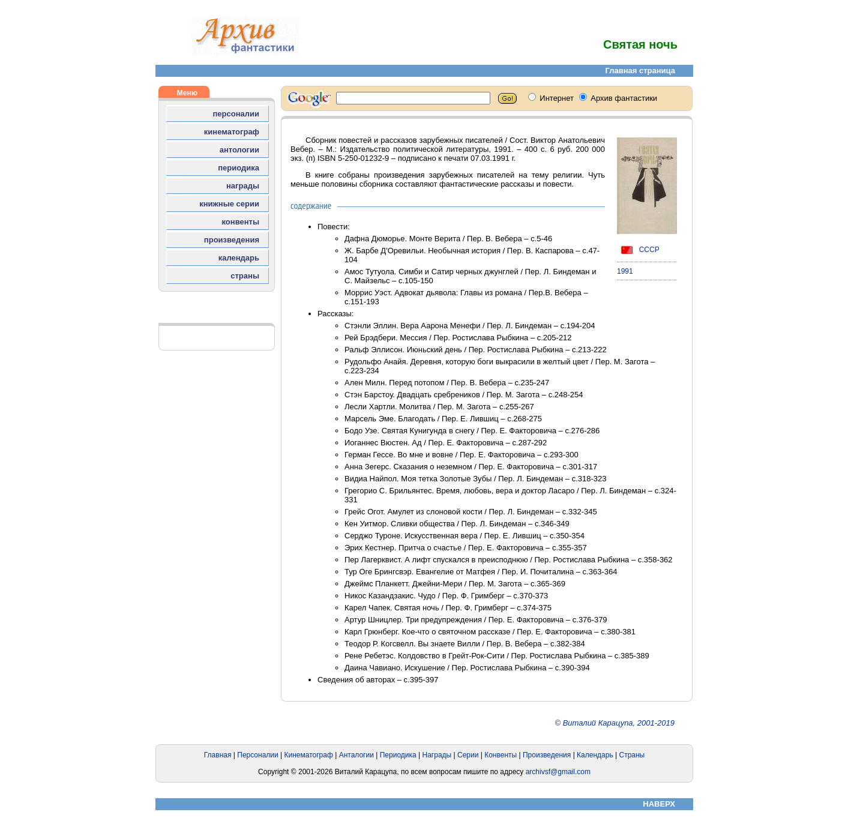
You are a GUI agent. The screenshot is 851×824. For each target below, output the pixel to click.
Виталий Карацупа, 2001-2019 (619, 722)
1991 (625, 271)
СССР (638, 249)
